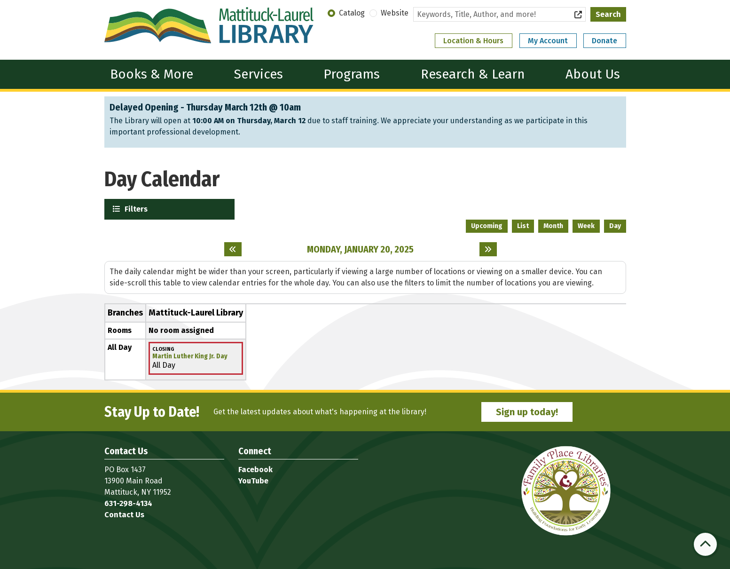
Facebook (255, 469)
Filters (135, 208)
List (523, 226)
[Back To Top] (705, 544)
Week (586, 226)
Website (394, 12)
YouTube (253, 480)
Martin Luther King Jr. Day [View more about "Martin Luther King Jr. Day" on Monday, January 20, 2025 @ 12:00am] (190, 356)
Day (615, 226)
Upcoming (486, 226)
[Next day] (488, 249)
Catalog (352, 12)
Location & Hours (473, 40)
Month (553, 226)
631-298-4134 (128, 503)
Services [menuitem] (258, 74)
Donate (604, 40)
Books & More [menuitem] (151, 74)
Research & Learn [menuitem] (473, 74)
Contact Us (124, 514)
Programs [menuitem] (351, 74)
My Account (548, 40)
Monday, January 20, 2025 (360, 249)
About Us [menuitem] (592, 74)
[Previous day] (233, 249)
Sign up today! (527, 412)
